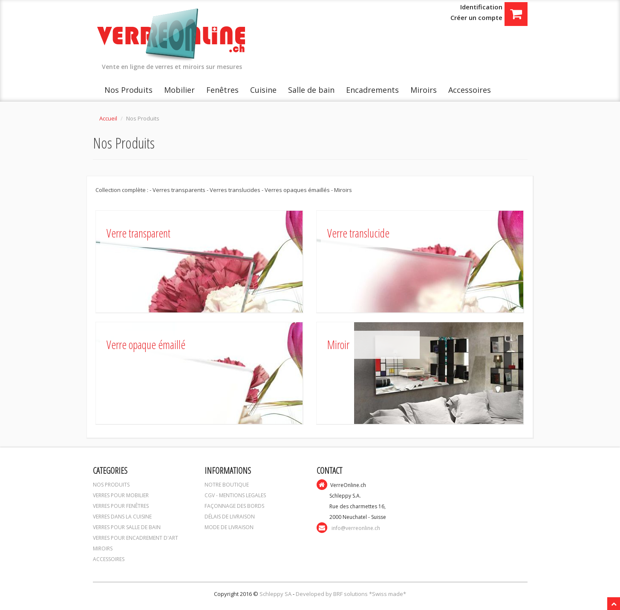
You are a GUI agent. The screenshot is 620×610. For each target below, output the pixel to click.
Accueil (108, 118)
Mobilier (179, 90)
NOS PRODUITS (111, 484)
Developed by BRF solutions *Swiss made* (351, 594)
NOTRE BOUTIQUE (227, 484)
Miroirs (423, 90)
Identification (481, 7)
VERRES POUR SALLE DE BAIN (127, 527)
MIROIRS (102, 548)
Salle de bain (311, 90)
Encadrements (372, 90)
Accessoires (469, 90)
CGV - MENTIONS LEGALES (235, 495)
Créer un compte (476, 17)
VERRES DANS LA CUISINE (122, 516)
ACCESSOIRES (108, 559)
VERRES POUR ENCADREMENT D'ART (135, 537)
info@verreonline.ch (356, 528)
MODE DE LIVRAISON (229, 527)
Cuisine (263, 90)
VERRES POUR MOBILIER (121, 495)
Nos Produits (128, 90)
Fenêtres (222, 90)
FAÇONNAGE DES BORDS (234, 506)
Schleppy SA (276, 594)
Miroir (338, 344)
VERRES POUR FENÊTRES (121, 506)
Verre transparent (138, 233)
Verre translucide (358, 233)
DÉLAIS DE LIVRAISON (230, 516)
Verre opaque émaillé (146, 344)
